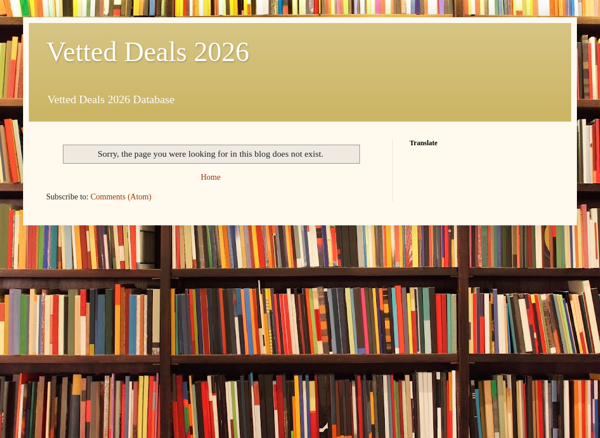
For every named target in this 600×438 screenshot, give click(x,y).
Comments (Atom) (121, 196)
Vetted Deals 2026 (147, 51)
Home (210, 177)
